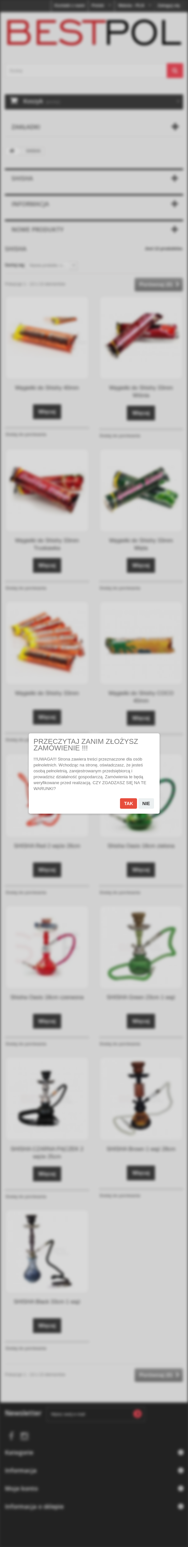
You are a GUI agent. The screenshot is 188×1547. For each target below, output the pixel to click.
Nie (146, 803)
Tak (128, 803)
